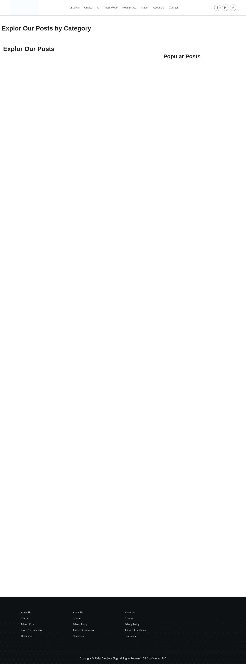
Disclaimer (26, 636)
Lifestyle (74, 7)
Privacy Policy (28, 624)
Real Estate (129, 7)
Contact (173, 7)
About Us (158, 7)
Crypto (88, 7)
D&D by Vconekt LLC (154, 658)
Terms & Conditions (31, 630)
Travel (144, 7)
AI (98, 7)
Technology (111, 7)
